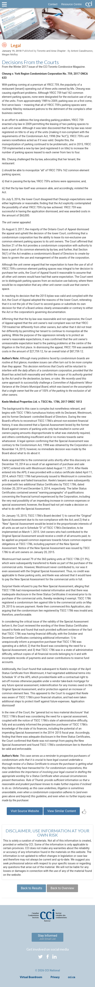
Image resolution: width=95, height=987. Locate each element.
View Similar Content (61, 811)
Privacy (55, 977)
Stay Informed (47, 937)
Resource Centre (71, 4)
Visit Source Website (25, 811)
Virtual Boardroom (31, 977)
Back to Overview (62, 888)
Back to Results (31, 888)
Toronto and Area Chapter (51, 50)
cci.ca (71, 977)
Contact (52, 4)
